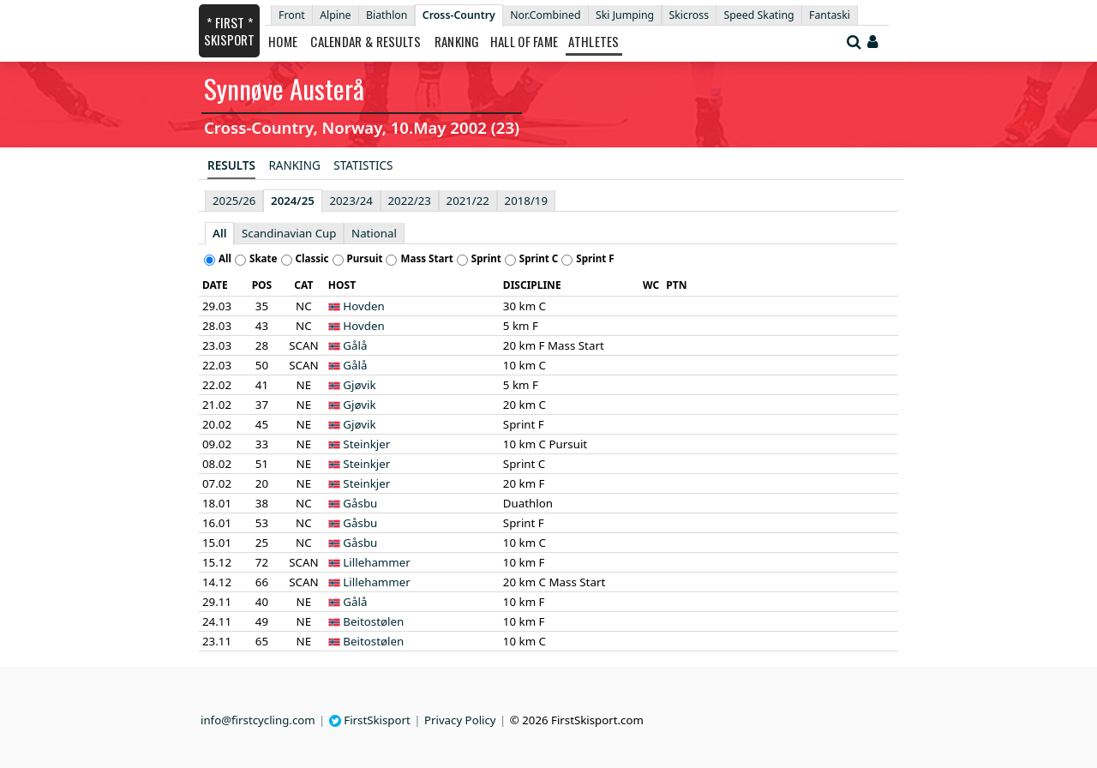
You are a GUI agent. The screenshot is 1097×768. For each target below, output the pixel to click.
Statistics (363, 165)
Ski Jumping (625, 15)
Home (282, 41)
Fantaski (829, 15)
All (219, 233)
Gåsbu (360, 503)
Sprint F (595, 258)
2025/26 (234, 200)
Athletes (593, 41)
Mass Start (426, 258)
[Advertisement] (90, 258)
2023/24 (350, 200)
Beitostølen (373, 621)
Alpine (335, 15)
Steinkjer (366, 444)
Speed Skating (758, 15)
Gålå (355, 345)
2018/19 (526, 200)
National (374, 233)
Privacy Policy (460, 720)
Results (231, 165)
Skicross (689, 15)
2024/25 (293, 200)
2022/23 (409, 200)
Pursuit (365, 258)
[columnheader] (220, 285)
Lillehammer (376, 562)
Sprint (486, 258)
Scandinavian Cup (289, 233)
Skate (263, 258)
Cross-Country (459, 15)
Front (292, 15)
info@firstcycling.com (258, 720)
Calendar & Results (365, 41)
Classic (312, 258)
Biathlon (386, 15)
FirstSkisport (370, 720)
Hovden (363, 306)
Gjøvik (359, 385)
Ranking (457, 41)
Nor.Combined (545, 15)
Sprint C (539, 258)
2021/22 (468, 200)
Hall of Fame (524, 41)
